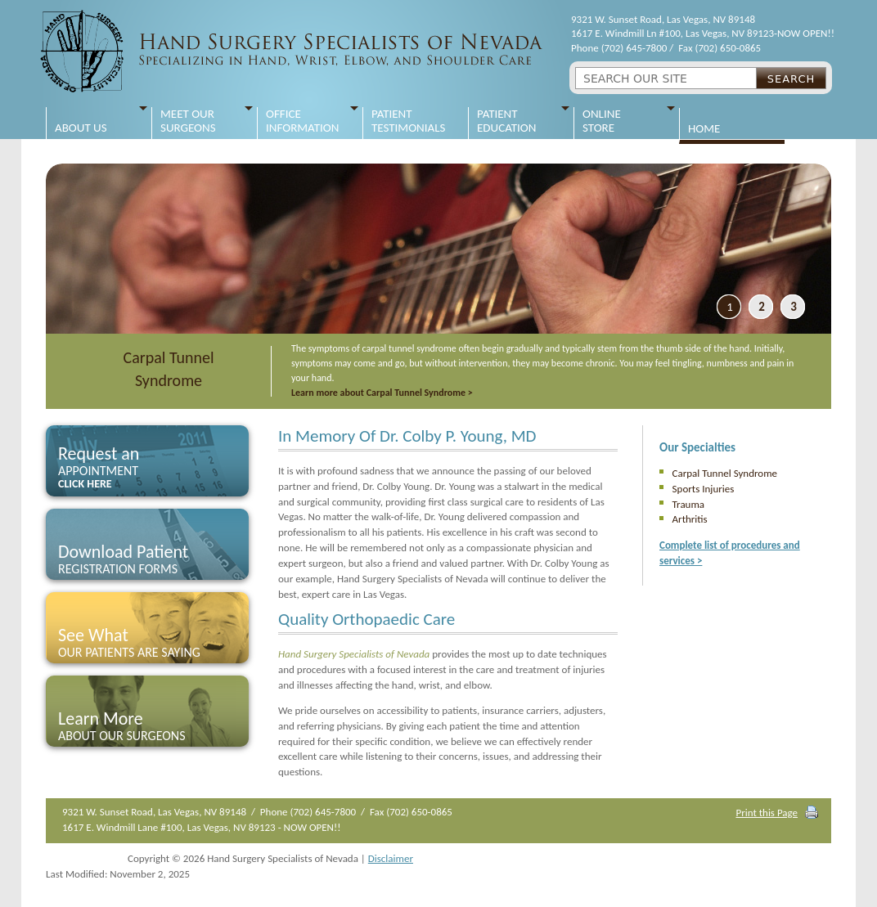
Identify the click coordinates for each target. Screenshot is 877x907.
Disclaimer (390, 858)
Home (704, 122)
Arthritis (690, 519)
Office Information (302, 121)
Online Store (601, 121)
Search (791, 79)
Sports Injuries (703, 489)
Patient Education (506, 121)
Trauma (688, 504)
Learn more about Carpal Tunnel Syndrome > (382, 392)
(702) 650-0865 (728, 48)
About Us (81, 121)
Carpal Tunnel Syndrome (169, 369)
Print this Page (766, 812)
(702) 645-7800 (634, 48)
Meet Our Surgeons (188, 121)
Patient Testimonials (408, 121)
